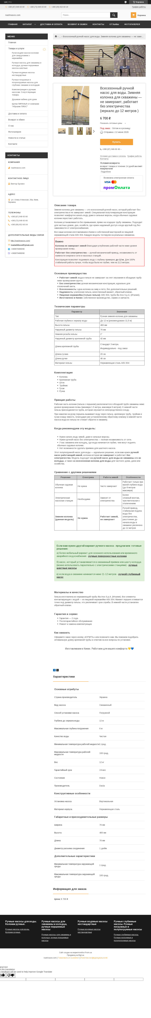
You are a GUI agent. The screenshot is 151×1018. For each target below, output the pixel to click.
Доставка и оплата (51, 24)
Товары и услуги (16, 48)
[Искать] (114, 15)
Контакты (98, 24)
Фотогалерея (132, 24)
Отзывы (114, 24)
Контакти (12, 144)
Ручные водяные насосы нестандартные (23, 73)
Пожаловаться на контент (68, 958)
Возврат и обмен (77, 24)
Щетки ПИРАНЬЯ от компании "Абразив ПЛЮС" (25, 105)
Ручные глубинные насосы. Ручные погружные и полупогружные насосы (126, 937)
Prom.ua (88, 953)
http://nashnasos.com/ (20, 241)
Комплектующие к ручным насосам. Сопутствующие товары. (24, 92)
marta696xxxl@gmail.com (22, 245)
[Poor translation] (10, 975)
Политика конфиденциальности (94, 958)
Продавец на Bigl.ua (75, 955)
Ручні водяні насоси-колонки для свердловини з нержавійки (25, 55)
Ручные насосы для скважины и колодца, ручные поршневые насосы (56, 937)
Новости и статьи (16, 138)
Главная (12, 24)
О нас (11, 126)
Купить (117, 142)
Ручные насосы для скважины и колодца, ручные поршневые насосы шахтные (26, 65)
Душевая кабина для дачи (24, 99)
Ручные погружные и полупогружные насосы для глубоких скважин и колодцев (26, 82)
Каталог (27, 24)
